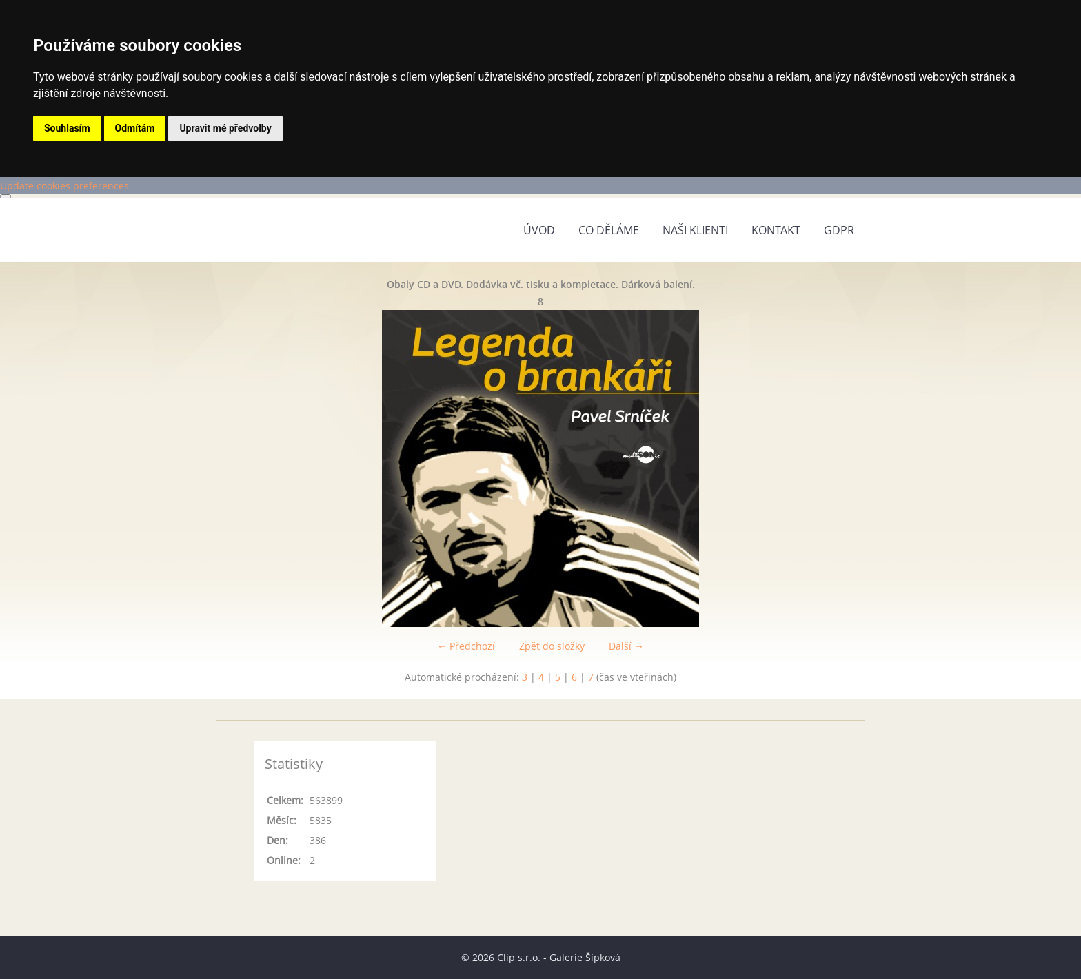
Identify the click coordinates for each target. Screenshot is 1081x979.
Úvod (539, 230)
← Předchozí (466, 645)
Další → (626, 645)
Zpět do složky (552, 645)
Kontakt (775, 230)
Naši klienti (695, 230)
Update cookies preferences (64, 185)
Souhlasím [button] (67, 128)
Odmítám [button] (135, 128)
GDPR (839, 230)
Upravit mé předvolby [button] (225, 128)
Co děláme (608, 230)
